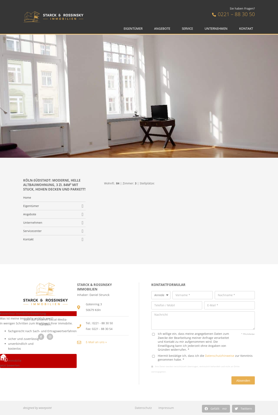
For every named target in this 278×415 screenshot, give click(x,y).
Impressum (166, 408)
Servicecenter (32, 231)
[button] (216, 409)
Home (27, 197)
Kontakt (247, 28)
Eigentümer (134, 28)
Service (188, 28)
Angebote (163, 28)
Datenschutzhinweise (219, 356)
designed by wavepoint (37, 408)
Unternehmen (217, 28)
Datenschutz (143, 408)
